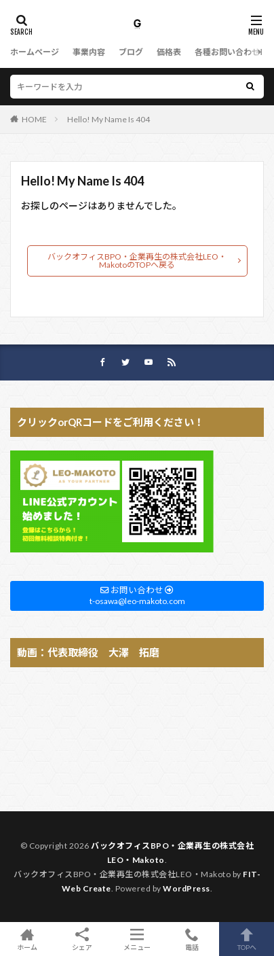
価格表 (169, 52)
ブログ (131, 52)
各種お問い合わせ (227, 52)
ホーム (27, 939)
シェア (82, 939)
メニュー (137, 939)
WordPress (186, 888)
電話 (191, 939)
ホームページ (34, 52)
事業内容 (89, 52)
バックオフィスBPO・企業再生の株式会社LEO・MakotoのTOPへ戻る (137, 260)
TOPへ (246, 939)
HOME (34, 119)
